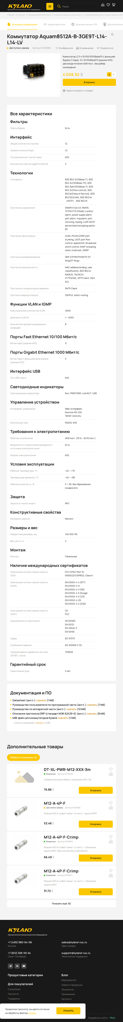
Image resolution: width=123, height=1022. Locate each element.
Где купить (13, 993)
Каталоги (66, 998)
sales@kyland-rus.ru (74, 942)
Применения (68, 994)
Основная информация (24, 24)
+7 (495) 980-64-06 (20, 942)
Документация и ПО (86, 24)
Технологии (68, 989)
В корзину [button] (89, 82)
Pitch (112, 1017)
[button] (49, 6)
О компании (14, 989)
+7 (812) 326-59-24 (19, 953)
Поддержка (14, 998)
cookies (32, 1012)
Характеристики (56, 24)
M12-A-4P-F (54, 803)
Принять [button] (68, 1010)
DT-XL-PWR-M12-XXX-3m (67, 769)
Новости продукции (72, 984)
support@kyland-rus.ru (76, 953)
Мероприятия (69, 980)
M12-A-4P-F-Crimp (61, 837)
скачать (41, 700)
